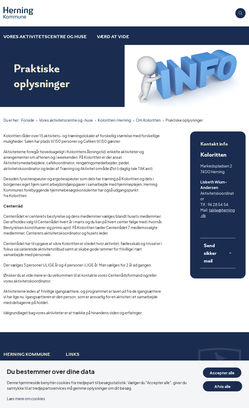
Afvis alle (223, 386)
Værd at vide (113, 36)
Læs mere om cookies (26, 398)
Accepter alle (223, 372)
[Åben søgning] (240, 13)
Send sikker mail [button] (210, 253)
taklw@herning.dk (217, 212)
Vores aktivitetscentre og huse (45, 36)
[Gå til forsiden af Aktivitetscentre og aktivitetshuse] (16, 13)
